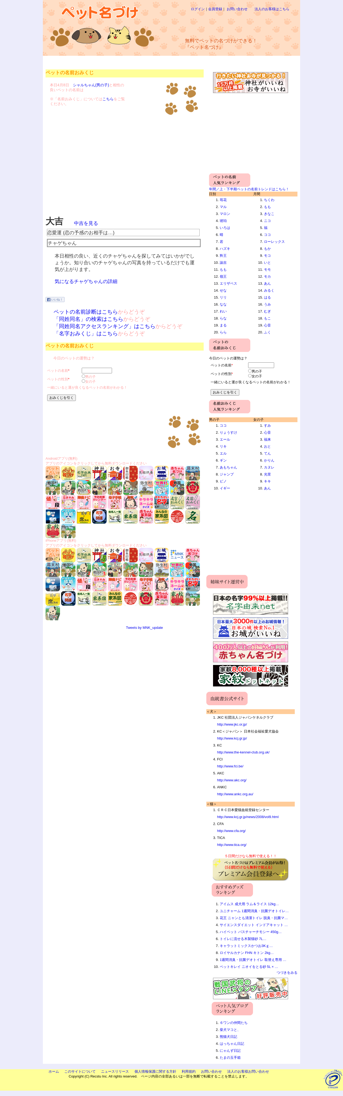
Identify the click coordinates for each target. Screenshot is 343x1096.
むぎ (267, 311)
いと (267, 263)
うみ (267, 304)
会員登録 (215, 9)
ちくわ (269, 200)
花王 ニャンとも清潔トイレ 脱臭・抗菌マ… (254, 918)
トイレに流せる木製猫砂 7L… (243, 939)
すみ (267, 425)
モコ (267, 256)
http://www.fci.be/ (230, 766)
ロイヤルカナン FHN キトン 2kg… (247, 953)
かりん (269, 460)
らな (223, 318)
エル (223, 453)
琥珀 (223, 221)
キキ (267, 481)
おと (267, 446)
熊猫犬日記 (228, 1037)
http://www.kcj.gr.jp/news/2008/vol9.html (248, 817)
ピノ (223, 481)
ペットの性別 (57, 379)
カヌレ (269, 467)
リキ (223, 446)
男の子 (90, 377)
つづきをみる (287, 973)
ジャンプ (227, 474)
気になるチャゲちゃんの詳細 (86, 281)
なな (223, 304)
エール (225, 439)
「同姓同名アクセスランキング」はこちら (104, 326)
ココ (267, 235)
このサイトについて (80, 1071)
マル (223, 207)
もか (267, 249)
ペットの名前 (57, 371)
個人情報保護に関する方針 (155, 1071)
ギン (223, 460)
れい (223, 311)
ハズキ (225, 249)
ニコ (267, 221)
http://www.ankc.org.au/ (235, 794)
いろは (225, 228)
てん (267, 453)
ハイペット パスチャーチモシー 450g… (251, 932)
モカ (267, 276)
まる (223, 325)
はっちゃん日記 (232, 1044)
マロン (225, 214)
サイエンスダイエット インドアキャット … (254, 925)
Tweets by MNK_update (144, 628)
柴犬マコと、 (230, 1030)
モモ (267, 270)
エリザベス (228, 283)
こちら (108, 99)
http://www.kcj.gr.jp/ (232, 738)
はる (267, 297)
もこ (267, 318)
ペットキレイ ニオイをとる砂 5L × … (249, 967)
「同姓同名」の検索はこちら (88, 319)
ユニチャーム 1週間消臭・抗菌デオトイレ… (254, 911)
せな (223, 290)
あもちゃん (228, 467)
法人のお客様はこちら (272, 9)
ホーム (54, 1071)
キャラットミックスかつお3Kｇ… (246, 946)
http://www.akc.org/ (232, 780)
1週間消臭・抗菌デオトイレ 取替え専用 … (253, 960)
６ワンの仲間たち (234, 1023)
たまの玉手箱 (230, 1058)
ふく (267, 332)
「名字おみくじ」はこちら (86, 333)
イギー (225, 488)
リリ (223, 297)
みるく (269, 290)
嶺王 (223, 276)
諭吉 (223, 263)
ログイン (198, 9)
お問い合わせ (237, 9)
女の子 (90, 382)
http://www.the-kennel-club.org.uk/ (243, 752)
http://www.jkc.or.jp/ (232, 724)
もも (223, 270)
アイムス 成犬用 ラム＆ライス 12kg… (249, 904)
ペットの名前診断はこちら (86, 312)
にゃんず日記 (230, 1051)
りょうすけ (228, 432)
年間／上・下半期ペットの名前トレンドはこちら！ (249, 189)
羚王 (223, 256)
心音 (267, 325)
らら (223, 332)
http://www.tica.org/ (232, 845)
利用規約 (189, 1071)
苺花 (223, 200)
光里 (267, 474)
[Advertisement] (231, 24)
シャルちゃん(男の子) (91, 85)
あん (267, 283)
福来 (267, 439)
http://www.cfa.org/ (231, 831)
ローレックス (274, 242)
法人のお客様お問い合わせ (248, 1071)
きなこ (269, 214)
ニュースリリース (115, 1071)
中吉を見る (86, 223)
